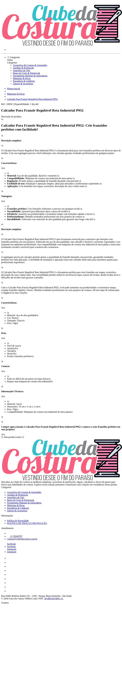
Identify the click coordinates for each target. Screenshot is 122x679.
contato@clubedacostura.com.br (22, 539)
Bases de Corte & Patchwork (26, 73)
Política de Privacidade (18, 520)
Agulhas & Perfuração (23, 68)
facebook (11, 544)
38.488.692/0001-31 (53, 598)
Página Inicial (13, 88)
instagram (11, 549)
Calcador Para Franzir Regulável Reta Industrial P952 (32, 99)
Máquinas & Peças (22, 78)
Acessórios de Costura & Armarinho (30, 65)
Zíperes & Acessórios (23, 83)
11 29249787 (14, 536)
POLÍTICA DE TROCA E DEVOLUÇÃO (27, 523)
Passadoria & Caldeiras (24, 81)
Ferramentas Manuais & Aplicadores (30, 75)
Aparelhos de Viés (21, 70)
